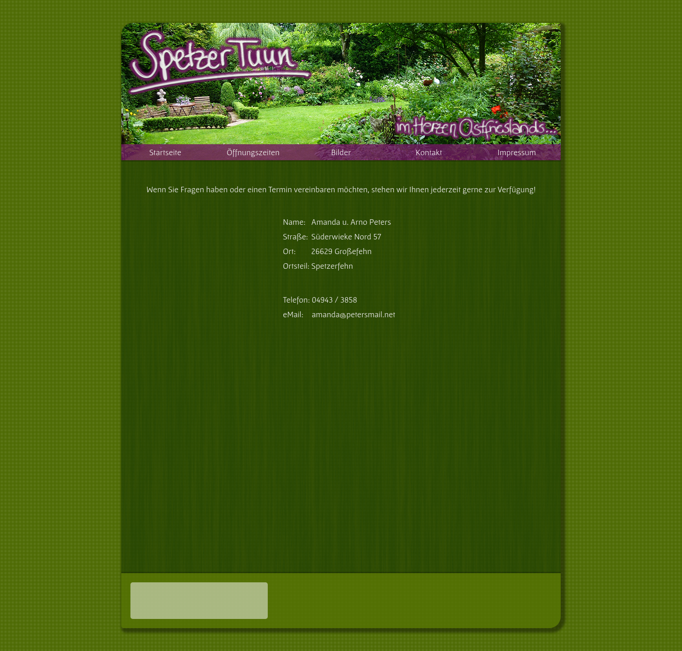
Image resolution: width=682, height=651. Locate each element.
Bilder (341, 152)
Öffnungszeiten (253, 152)
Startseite (165, 152)
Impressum (517, 152)
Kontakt (429, 152)
